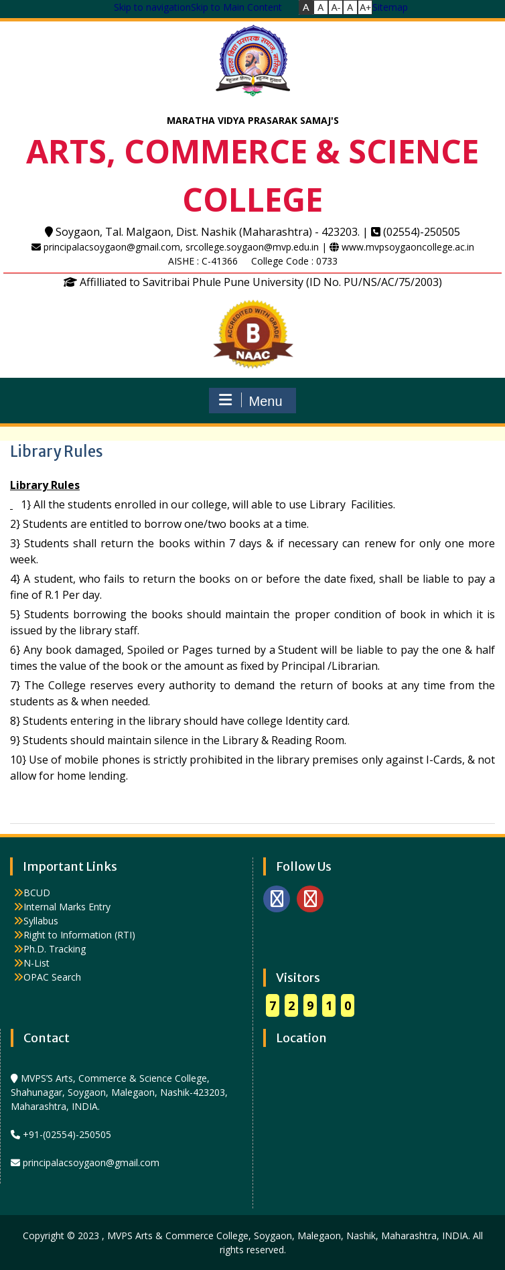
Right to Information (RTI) (79, 934)
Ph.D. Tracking (54, 948)
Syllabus (40, 920)
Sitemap (390, 7)
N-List (36, 963)
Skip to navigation (152, 7)
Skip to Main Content (236, 7)
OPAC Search (52, 977)
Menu (250, 401)
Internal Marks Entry (67, 906)
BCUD (36, 892)
